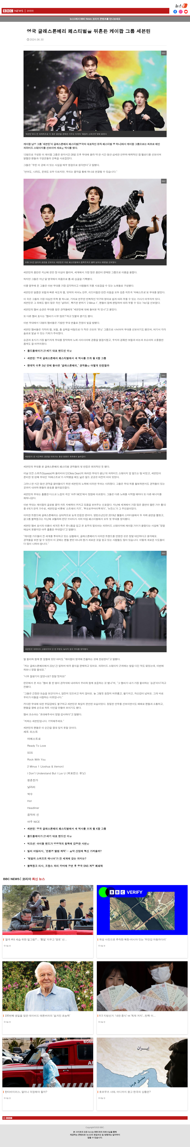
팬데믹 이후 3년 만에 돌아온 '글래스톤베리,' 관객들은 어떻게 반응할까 (68, 365)
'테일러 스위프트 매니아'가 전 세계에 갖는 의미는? (56, 858)
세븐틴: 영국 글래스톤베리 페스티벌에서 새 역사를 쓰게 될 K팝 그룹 (66, 358)
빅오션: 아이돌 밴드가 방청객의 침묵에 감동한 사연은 (58, 843)
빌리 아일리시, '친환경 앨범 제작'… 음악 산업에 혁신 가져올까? (64, 851)
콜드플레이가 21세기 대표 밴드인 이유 (49, 351)
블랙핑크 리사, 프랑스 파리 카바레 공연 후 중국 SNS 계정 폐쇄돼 (65, 866)
